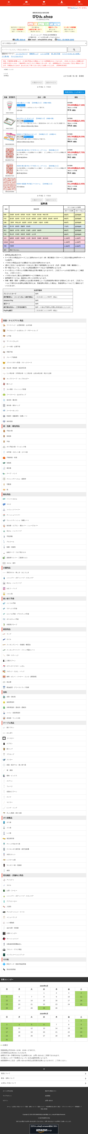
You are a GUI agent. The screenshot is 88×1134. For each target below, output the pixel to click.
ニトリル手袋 (44, 54)
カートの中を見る (8, 1091)
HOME (6, 69)
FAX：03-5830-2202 (64, 39)
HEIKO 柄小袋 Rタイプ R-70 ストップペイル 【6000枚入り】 (38, 150)
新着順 (81, 76)
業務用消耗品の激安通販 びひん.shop (45, 1114)
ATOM (45, 1109)
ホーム (9, 1106)
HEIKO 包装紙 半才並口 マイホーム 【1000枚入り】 (35, 184)
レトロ (11, 69)
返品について (41, 1106)
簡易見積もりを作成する (74, 92)
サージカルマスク (17, 56)
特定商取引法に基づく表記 (53, 1106)
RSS (42, 1109)
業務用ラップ (33, 54)
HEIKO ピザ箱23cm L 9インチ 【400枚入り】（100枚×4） (37, 134)
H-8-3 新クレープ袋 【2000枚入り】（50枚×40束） (34, 103)
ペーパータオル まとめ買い (71, 54)
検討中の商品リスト (50, 1091)
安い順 (75, 76)
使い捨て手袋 (55, 54)
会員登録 (47, 1095)
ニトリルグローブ (22, 54)
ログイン (74, 8)
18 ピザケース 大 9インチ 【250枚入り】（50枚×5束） (36, 118)
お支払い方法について (18, 1106)
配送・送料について (31, 1106)
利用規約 (77, 1106)
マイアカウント (7, 1095)
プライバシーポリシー (67, 1106)
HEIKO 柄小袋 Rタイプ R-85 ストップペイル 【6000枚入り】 (38, 166)
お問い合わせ (18, 39)
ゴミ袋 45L (5, 56)
